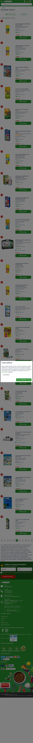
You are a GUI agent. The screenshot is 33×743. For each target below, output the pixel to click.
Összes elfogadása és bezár (24, 379)
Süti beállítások (6, 374)
